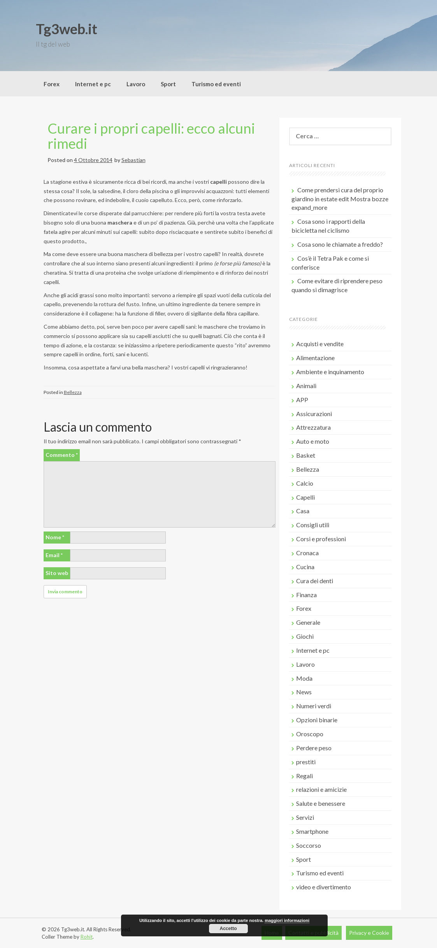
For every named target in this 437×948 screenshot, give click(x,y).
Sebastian (133, 160)
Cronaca (307, 552)
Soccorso (308, 845)
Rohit (87, 937)
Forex (52, 83)
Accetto (228, 928)
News (304, 691)
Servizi (305, 817)
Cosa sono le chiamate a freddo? (340, 244)
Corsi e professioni (321, 538)
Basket (305, 455)
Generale (308, 622)
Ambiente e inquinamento (330, 371)
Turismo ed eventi (216, 83)
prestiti (306, 761)
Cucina (305, 566)
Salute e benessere (320, 803)
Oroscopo (309, 733)
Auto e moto (312, 441)
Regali (304, 775)
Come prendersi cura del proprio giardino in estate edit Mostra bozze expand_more (339, 198)
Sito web (57, 573)
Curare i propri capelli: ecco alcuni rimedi (151, 136)
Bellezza (73, 392)
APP (302, 399)
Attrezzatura (313, 427)
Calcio (304, 483)
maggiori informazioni (287, 920)
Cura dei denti (314, 580)
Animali (306, 385)
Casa (302, 510)
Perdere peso (314, 747)
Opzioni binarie (316, 719)
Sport (168, 83)
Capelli (305, 497)
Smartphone (312, 831)
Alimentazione (315, 357)
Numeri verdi (313, 705)
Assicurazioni (314, 413)
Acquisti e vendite (320, 343)
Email (54, 555)
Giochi (305, 636)
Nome (55, 537)
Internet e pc (93, 83)
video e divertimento (323, 886)
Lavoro (135, 83)
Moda (304, 678)
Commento (62, 454)
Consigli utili (312, 524)
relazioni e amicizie (321, 789)
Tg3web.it (66, 28)
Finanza (306, 594)
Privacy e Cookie (369, 932)
